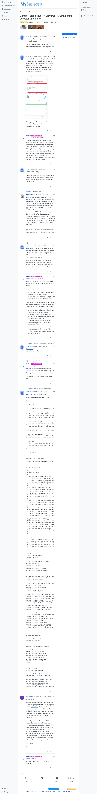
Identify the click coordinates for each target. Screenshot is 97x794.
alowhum (28, 135)
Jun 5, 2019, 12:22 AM (41, 36)
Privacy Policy (56, 791)
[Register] (88, 10)
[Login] (88, 2)
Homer (27, 36)
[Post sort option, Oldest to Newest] (69, 37)
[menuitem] (88, 2)
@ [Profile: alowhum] (29, 349)
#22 (54, 194)
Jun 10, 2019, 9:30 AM (41, 56)
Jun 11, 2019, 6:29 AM (41, 246)
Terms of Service (67, 791)
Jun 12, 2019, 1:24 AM (41, 346)
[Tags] (9, 16)
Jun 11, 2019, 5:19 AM (43, 194)
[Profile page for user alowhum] (22, 137)
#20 (54, 135)
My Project (23, 22)
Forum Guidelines (44, 791)
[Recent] (9, 12)
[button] (9, 788)
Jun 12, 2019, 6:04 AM (37, 366)
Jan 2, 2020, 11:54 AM (45, 696)
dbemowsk (29, 194)
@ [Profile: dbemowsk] (30, 248)
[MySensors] (9, 2)
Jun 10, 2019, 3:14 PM (37, 137)
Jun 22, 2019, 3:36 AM (41, 391)
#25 (54, 346)
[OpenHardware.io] (9, 5)
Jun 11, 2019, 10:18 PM (37, 278)
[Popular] (9, 19)
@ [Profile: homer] (28, 197)
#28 (54, 696)
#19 (54, 56)
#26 (54, 364)
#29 (54, 756)
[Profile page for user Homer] (22, 37)
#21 (54, 169)
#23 (54, 246)
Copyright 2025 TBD (31, 791)
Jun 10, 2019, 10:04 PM (41, 169)
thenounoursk (29, 696)
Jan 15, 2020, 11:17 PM (37, 758)
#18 (54, 36)
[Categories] (9, 9)
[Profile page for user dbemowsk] (22, 196)
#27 (54, 391)
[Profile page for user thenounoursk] (22, 698)
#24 (54, 276)
